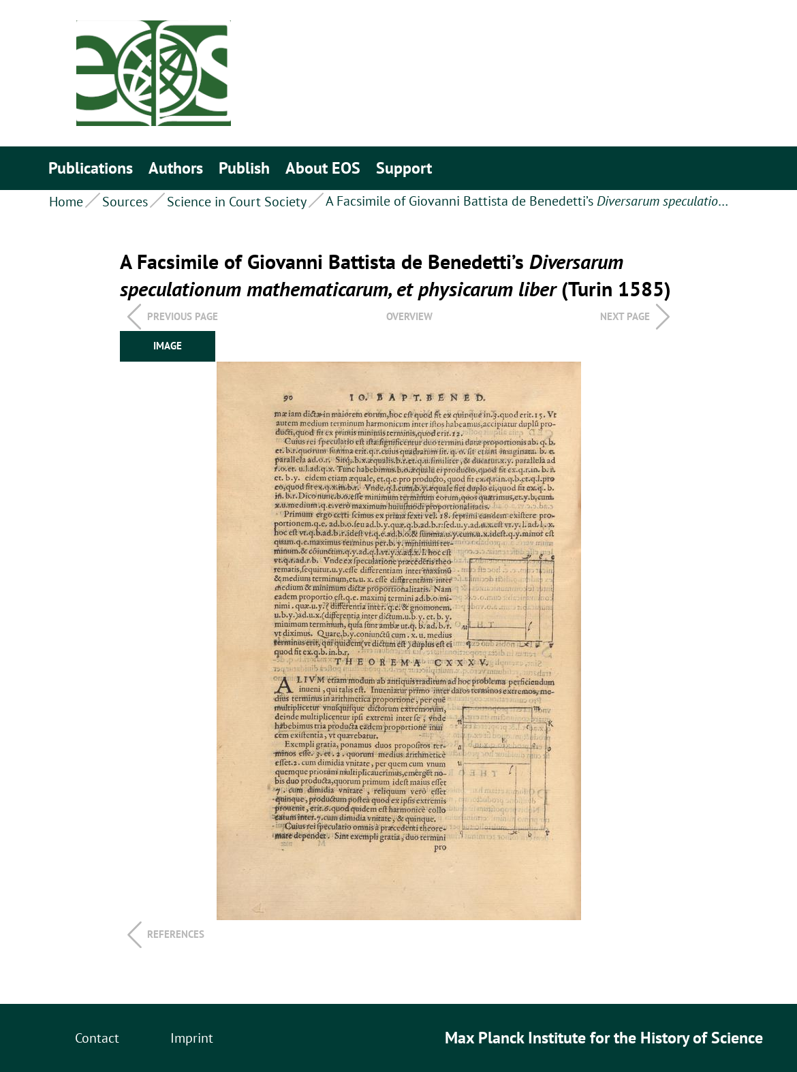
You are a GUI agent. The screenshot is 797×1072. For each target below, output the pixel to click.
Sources (125, 201)
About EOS (322, 167)
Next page (625, 316)
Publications (90, 167)
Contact (97, 1038)
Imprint (191, 1038)
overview (409, 316)
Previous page (182, 316)
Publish (244, 167)
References (175, 934)
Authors (176, 167)
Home (66, 201)
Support (404, 167)
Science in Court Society (237, 201)
